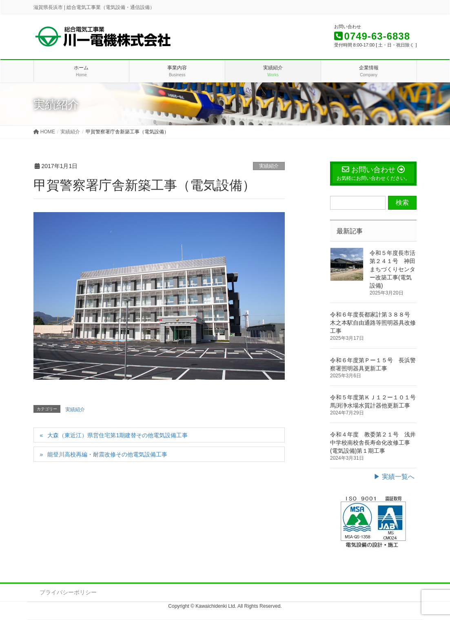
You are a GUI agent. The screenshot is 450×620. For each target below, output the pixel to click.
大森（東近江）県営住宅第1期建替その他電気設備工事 (117, 435)
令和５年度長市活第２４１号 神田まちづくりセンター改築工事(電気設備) (392, 269)
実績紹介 (269, 166)
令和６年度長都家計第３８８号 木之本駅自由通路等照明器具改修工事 (373, 322)
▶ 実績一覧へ (394, 476)
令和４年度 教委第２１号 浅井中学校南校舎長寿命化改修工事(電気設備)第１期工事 (373, 442)
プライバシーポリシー (68, 592)
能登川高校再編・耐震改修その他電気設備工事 (107, 454)
